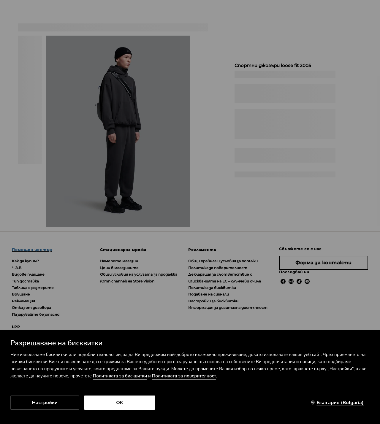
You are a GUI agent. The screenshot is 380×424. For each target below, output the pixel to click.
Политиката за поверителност (184, 376)
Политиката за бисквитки (120, 376)
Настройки (45, 402)
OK (119, 402)
